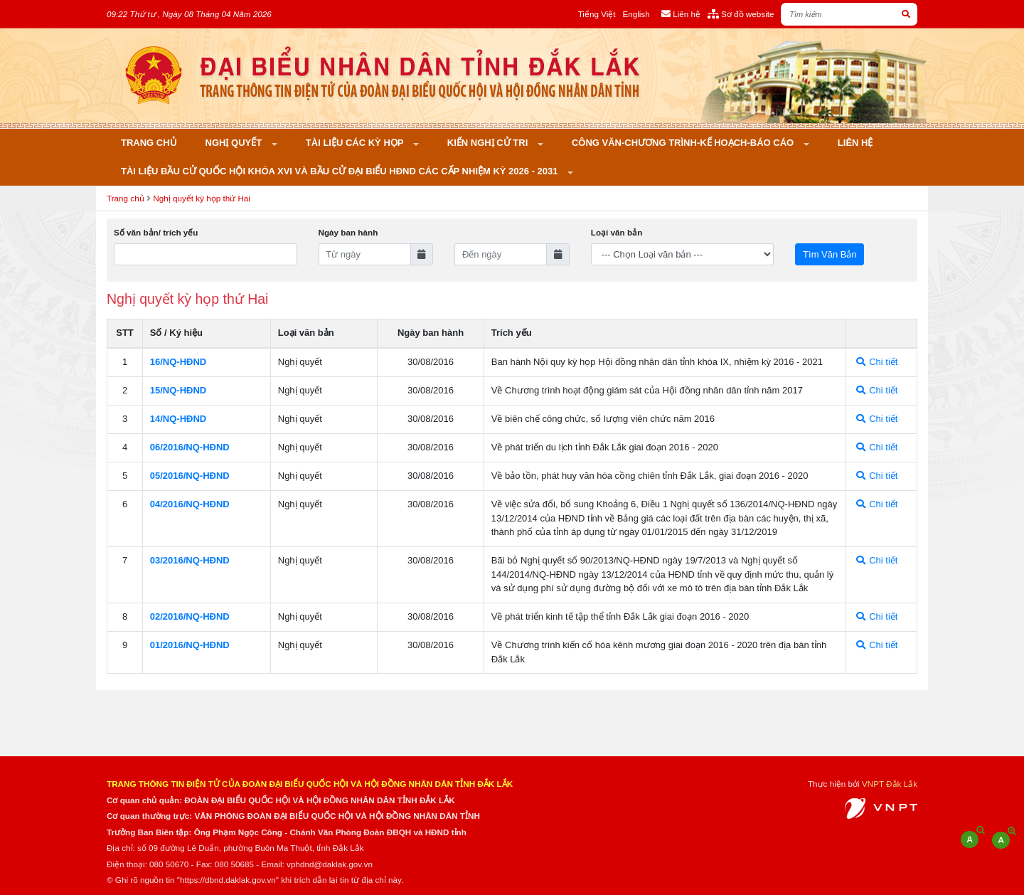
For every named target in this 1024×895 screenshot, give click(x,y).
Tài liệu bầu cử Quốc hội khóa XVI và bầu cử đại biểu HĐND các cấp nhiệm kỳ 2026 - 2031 (340, 171)
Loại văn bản (616, 232)
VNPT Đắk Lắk (889, 783)
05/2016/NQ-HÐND (190, 475)
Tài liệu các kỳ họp (356, 142)
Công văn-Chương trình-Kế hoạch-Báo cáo (684, 142)
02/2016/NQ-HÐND (190, 616)
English (635, 13)
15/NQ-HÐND (178, 390)
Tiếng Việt (597, 13)
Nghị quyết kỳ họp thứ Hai (201, 198)
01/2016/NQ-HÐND (190, 645)
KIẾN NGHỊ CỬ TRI (488, 142)
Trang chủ (149, 142)
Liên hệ (855, 142)
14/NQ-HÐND (178, 418)
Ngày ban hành (348, 232)
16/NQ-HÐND (178, 361)
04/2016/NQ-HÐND (190, 504)
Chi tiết (877, 361)
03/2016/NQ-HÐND (190, 560)
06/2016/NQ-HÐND (190, 447)
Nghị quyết (235, 142)
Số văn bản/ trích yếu (156, 232)
